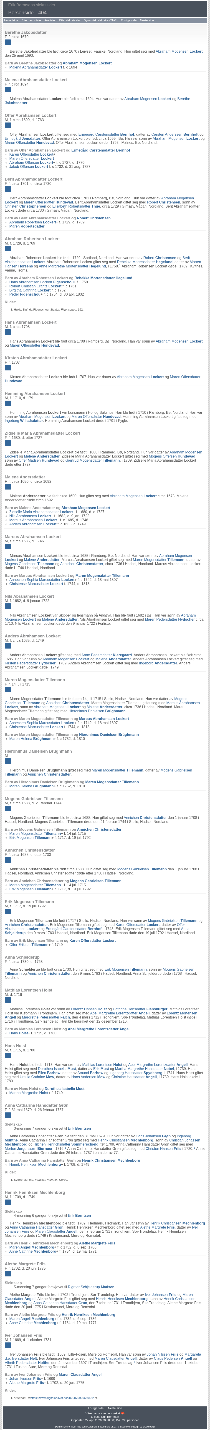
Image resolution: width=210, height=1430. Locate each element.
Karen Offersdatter (31, 154)
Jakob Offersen (28, 167)
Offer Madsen (39, 460)
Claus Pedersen (173, 1358)
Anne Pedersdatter (106, 655)
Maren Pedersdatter (170, 619)
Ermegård (22, 138)
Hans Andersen (88, 1077)
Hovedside (11, 20)
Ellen (49, 1073)
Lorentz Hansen (89, 1009)
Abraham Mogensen (179, 51)
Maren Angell (31, 1247)
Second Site (104, 1426)
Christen (25, 206)
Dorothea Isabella (57, 1069)
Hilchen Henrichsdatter (65, 1144)
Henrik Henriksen (35, 1164)
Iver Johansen (161, 1295)
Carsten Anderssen (174, 134)
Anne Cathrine (32, 1251)
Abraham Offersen (31, 162)
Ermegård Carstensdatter (106, 134)
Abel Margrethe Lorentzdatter (119, 1013)
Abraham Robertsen (32, 222)
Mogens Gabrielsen (29, 564)
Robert (163, 202)
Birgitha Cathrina (30, 290)
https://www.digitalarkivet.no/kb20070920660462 (62, 1398)
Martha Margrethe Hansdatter (144, 1069)
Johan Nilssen (162, 1354)
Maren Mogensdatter (158, 560)
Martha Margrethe (28, 1093)
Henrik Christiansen (125, 1140)
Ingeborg (24, 421)
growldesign (149, 1426)
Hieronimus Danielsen (97, 711)
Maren (27, 226)
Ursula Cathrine (37, 1077)
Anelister (50, 20)
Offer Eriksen (28, 945)
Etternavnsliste (31, 20)
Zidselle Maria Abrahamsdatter (41, 512)
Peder (24, 294)
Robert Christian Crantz (35, 286)
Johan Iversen (25, 1379)
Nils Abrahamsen (30, 516)
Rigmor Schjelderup (91, 1287)
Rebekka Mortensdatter (145, 262)
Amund (90, 1073)
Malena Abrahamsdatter (35, 67)
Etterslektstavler (69, 20)
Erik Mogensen (30, 838)
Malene (42, 456)
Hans (18, 1033)
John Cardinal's (89, 1426)
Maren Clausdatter (56, 1231)
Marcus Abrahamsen (33, 520)
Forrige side (129, 20)
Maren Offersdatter (29, 142)
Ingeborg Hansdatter (135, 1073)
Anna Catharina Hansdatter (36, 1227)
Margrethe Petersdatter (46, 1017)
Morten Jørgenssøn (29, 1149)
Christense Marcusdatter (36, 584)
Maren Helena (31, 739)
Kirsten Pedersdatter (30, 663)
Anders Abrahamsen (32, 524)
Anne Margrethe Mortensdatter (72, 266)
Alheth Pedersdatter (27, 1363)
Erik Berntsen (110, 1416)
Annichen (81, 564)
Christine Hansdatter (134, 1077)
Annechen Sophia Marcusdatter (41, 580)
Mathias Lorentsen (102, 1065)
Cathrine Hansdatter (140, 1009)
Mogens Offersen (172, 456)
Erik (101, 1069)
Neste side (147, 20)
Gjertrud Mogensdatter (92, 460)
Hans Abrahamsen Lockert (41, 282)
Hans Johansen (153, 1136)
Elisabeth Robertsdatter (76, 206)
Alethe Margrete (157, 1227)
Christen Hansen (163, 1149)
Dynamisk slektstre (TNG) (101, 20)
